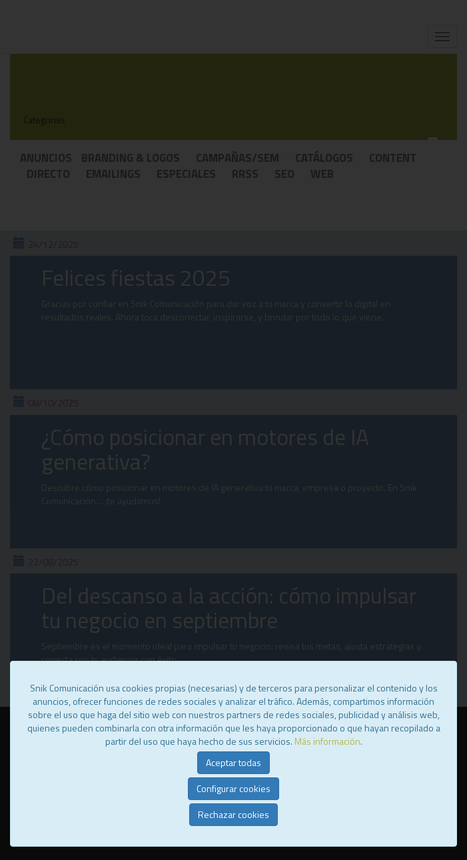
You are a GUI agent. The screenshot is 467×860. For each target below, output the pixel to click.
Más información (327, 741)
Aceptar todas (233, 762)
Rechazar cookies (233, 814)
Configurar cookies (233, 788)
